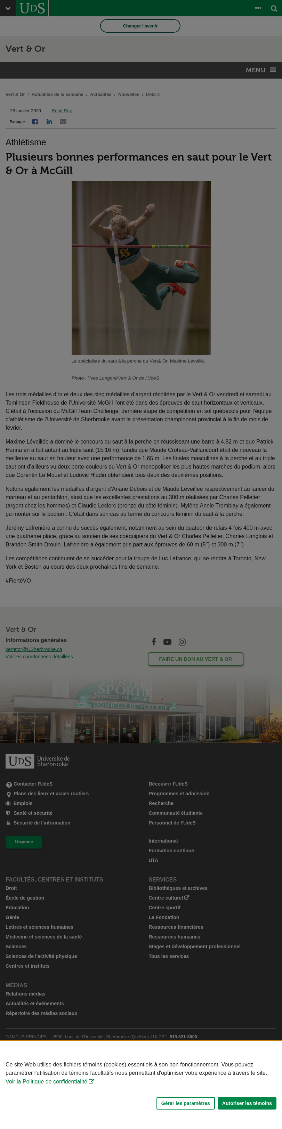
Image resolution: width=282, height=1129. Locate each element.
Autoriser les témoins (247, 1103)
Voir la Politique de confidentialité (46, 1082)
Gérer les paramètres (185, 1103)
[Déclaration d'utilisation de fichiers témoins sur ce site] (141, 1085)
